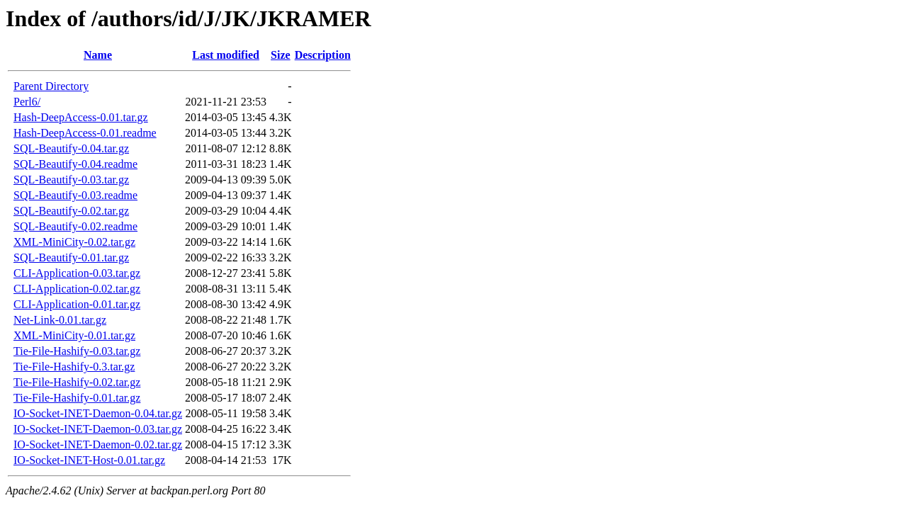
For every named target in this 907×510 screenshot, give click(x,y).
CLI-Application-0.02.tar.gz (76, 289)
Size (281, 55)
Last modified (225, 55)
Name (98, 55)
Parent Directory (51, 86)
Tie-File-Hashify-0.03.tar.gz (76, 351)
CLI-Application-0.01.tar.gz (76, 304)
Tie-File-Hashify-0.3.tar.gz (74, 367)
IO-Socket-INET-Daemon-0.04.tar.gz (97, 413)
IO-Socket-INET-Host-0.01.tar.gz (89, 460)
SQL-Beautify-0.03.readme (75, 195)
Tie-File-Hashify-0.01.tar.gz (76, 398)
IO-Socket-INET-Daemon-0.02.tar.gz (97, 444)
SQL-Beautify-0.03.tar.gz (71, 180)
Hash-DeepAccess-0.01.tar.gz (80, 117)
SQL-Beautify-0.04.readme (75, 164)
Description (323, 55)
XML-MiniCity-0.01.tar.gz (74, 335)
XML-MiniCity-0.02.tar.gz (74, 242)
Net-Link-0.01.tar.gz (59, 320)
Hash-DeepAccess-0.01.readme (85, 133)
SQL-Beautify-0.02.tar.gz (71, 211)
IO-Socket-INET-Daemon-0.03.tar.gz (97, 429)
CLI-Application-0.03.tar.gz (76, 273)
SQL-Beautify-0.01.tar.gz (71, 257)
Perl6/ (26, 102)
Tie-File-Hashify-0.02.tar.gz (76, 382)
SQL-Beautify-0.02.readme (75, 226)
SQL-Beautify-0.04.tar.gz (71, 148)
